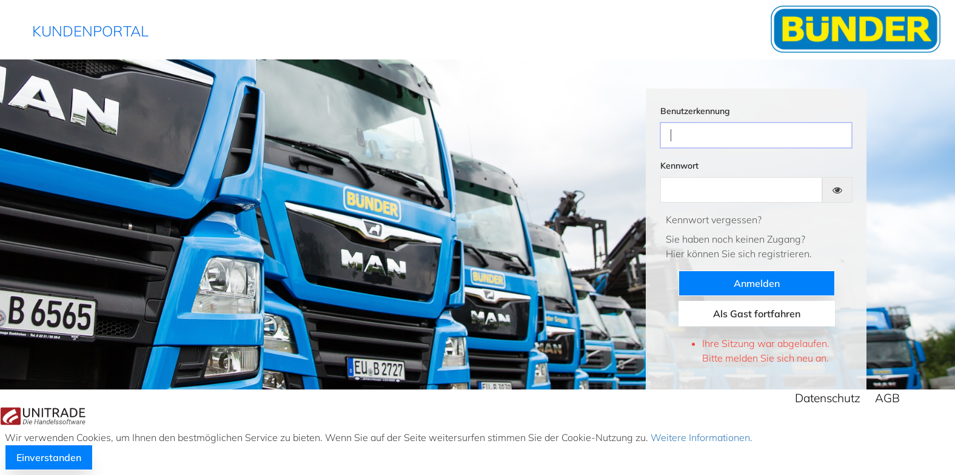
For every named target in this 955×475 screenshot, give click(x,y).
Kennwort (679, 165)
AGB (887, 398)
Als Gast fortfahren (756, 314)
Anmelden (757, 283)
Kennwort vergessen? (714, 220)
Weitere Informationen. (700, 437)
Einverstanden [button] (48, 457)
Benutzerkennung (695, 111)
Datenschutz (827, 398)
